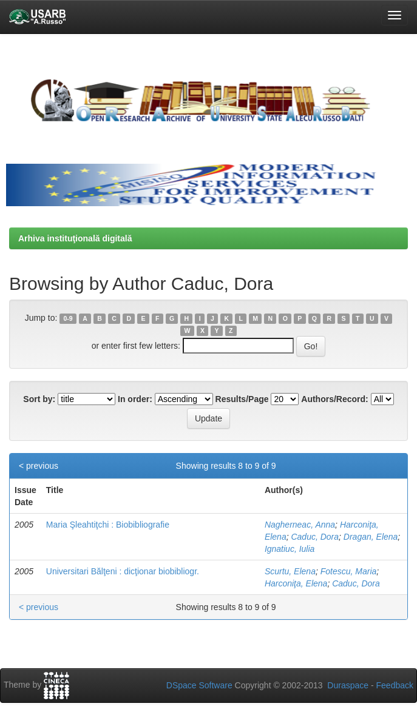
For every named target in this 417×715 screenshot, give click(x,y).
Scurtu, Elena (290, 571)
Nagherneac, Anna (300, 524)
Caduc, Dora (315, 537)
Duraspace (347, 685)
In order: (135, 399)
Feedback (394, 685)
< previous (38, 466)
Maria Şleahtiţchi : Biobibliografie (107, 524)
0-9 (68, 318)
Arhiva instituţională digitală (75, 238)
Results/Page (242, 399)
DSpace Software (199, 685)
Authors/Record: (334, 399)
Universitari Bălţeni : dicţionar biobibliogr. (122, 571)
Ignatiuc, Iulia (290, 549)
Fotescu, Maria (348, 571)
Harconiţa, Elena (296, 583)
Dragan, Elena (371, 537)
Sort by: (39, 399)
